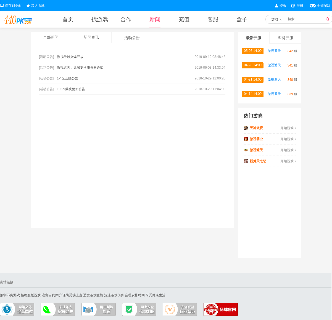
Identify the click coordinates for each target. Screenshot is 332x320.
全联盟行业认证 (180, 309)
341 (290, 65)
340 (290, 80)
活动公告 (132, 38)
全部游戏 (323, 5)
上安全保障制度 (139, 309)
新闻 (154, 22)
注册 (300, 5)
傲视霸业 (256, 139)
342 (290, 51)
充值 (183, 19)
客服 (212, 19)
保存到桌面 (13, 5)
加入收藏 (37, 5)
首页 (67, 19)
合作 (125, 19)
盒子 (241, 19)
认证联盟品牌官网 (221, 309)
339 (290, 94)
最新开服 (253, 38)
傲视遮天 (274, 51)
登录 (283, 5)
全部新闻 (51, 37)
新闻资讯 (91, 37)
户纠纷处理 (98, 309)
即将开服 (285, 38)
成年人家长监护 (58, 309)
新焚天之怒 (258, 161)
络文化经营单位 (17, 309)
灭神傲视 (256, 128)
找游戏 (99, 19)
